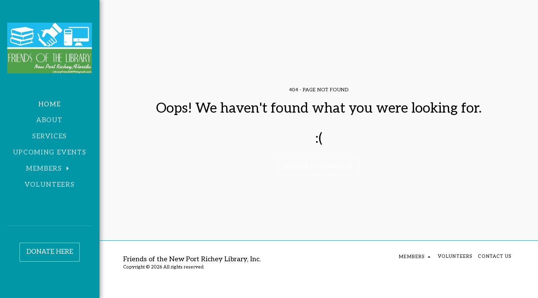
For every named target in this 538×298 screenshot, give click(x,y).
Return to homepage (319, 166)
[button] (49, 169)
